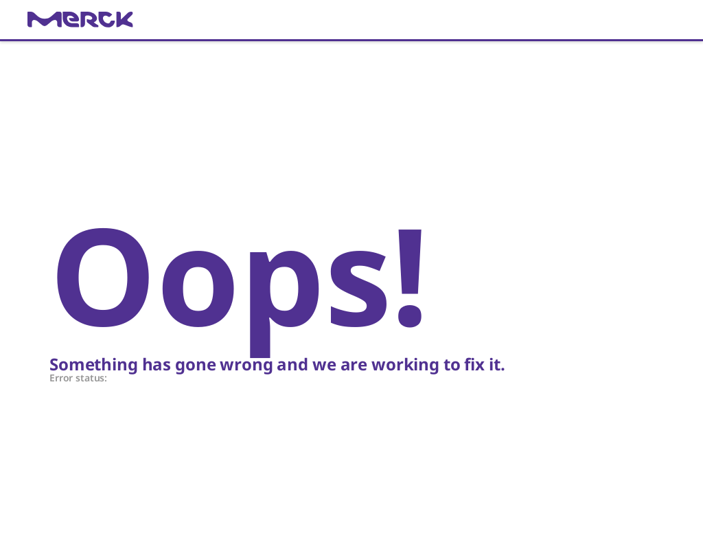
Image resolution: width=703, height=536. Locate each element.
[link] (351, 19)
